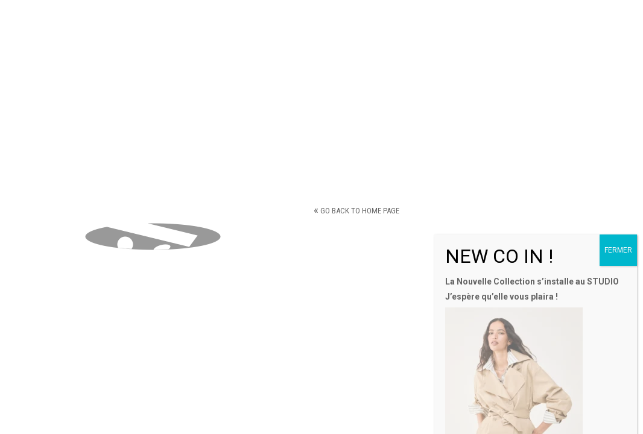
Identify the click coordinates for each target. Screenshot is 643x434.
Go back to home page (356, 210)
